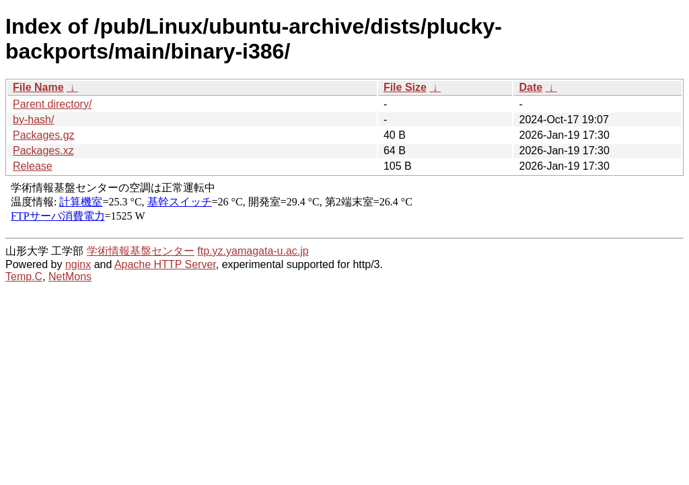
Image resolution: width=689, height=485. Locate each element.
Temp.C (23, 276)
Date (530, 87)
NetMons (70, 276)
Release (32, 166)
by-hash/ (33, 119)
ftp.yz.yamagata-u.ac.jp (252, 251)
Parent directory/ (52, 104)
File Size (405, 87)
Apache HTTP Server (165, 264)
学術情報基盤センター (140, 251)
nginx (78, 264)
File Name (38, 87)
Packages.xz (43, 150)
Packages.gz (44, 135)
